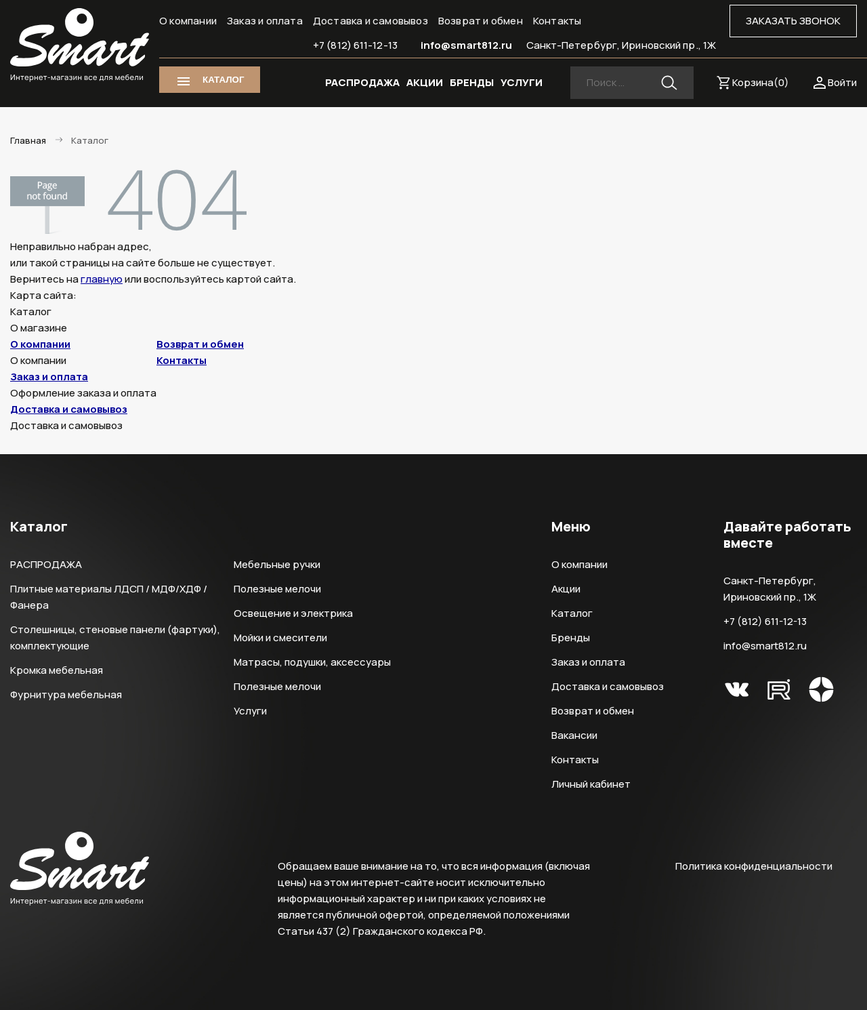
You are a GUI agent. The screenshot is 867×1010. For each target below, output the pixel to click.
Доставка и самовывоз (370, 21)
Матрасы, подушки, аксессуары (312, 662)
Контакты (557, 21)
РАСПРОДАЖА (362, 82)
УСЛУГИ (522, 82)
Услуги (250, 711)
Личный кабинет (591, 784)
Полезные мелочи (277, 589)
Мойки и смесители (280, 637)
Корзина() (760, 82)
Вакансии (574, 735)
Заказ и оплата (265, 21)
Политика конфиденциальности (753, 866)
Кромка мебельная (56, 670)
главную (102, 279)
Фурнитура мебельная (66, 694)
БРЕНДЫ (472, 82)
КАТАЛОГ (223, 80)
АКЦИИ (424, 82)
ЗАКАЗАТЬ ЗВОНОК (793, 21)
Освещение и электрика (293, 613)
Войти (842, 82)
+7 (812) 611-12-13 (355, 45)
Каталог (572, 613)
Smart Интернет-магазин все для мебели (79, 45)
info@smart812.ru (467, 45)
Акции (565, 589)
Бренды (570, 637)
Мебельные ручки (277, 564)
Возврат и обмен (480, 21)
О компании (188, 21)
